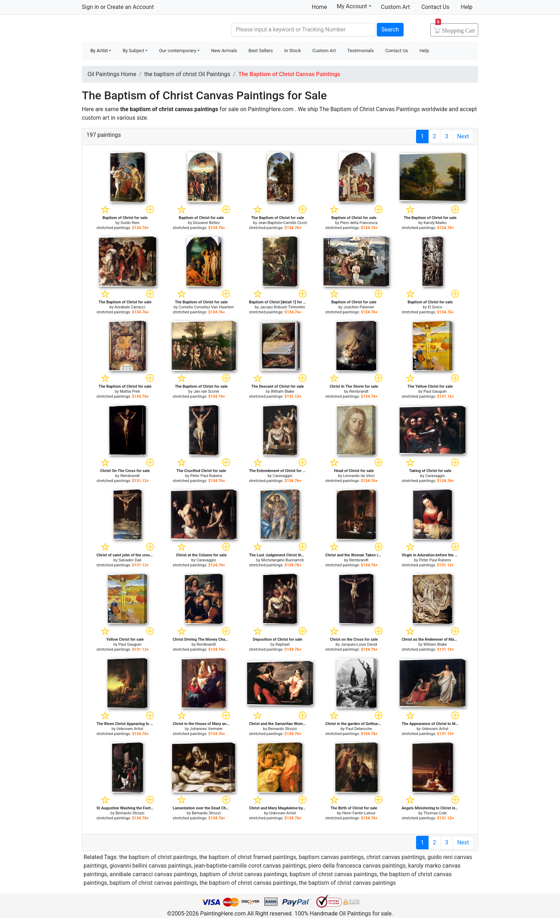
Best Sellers (261, 50)
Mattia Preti (130, 391)
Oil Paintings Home (112, 74)
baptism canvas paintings (331, 857)
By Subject (133, 50)
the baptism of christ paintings (158, 857)
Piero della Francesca (359, 222)
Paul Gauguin (435, 391)
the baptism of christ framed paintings (247, 857)
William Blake (282, 391)
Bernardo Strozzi (282, 728)
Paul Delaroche (359, 728)
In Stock (292, 50)
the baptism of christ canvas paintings (248, 882)
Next (463, 136)
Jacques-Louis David (359, 644)
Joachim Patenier (359, 307)
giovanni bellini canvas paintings (151, 865)
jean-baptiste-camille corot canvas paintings (250, 865)
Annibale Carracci (130, 307)
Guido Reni (129, 222)
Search (390, 29)
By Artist (99, 50)
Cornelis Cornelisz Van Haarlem (206, 307)
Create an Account (130, 7)
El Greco (435, 307)
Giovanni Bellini (206, 222)
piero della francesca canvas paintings (357, 865)
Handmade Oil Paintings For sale (135, 28)
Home (319, 7)
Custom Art (395, 7)
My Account (354, 6)
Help (466, 7)
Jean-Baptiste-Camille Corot (282, 222)
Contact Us (435, 7)
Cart (455, 28)
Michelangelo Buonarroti (282, 560)
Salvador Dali (130, 560)
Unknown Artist (129, 728)
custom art (95, 117)
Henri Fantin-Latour (359, 813)
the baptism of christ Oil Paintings (187, 74)
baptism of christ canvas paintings (243, 874)
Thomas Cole (435, 813)
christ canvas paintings (395, 857)
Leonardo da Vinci (359, 475)
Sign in (90, 7)
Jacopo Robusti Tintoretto (282, 307)
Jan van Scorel (206, 391)
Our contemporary (177, 50)
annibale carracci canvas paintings (153, 874)
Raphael (282, 644)
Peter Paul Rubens (206, 475)
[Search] (303, 29)
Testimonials (360, 50)
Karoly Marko (435, 222)
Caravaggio (282, 475)
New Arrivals (224, 50)
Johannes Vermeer (206, 728)
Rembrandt (359, 391)
